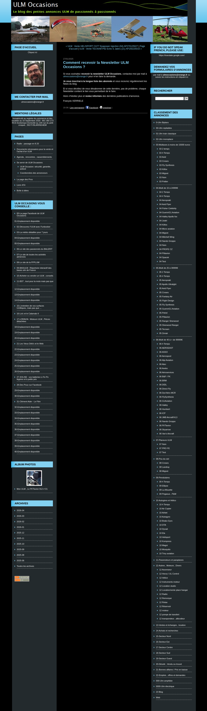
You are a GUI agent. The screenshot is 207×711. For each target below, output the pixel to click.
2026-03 (20, 516)
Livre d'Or (21, 185)
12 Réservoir (165, 606)
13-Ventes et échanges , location (171, 625)
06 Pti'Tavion (165, 425)
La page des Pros (25, 179)
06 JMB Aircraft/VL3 (168, 417)
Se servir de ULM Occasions (30, 162)
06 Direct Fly (165, 389)
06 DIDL (163, 385)
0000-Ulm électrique (165, 686)
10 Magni (163, 545)
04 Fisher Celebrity (167, 208)
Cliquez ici (32, 52)
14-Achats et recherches (167, 631)
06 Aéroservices (166, 372)
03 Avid (162, 157)
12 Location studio (167, 586)
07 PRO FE (164, 448)
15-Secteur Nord (163, 636)
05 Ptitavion (164, 317)
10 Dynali (163, 529)
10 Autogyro (164, 517)
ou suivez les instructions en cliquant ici (172, 76)
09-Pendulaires (163, 477)
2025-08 (20, 555)
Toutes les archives (25, 566)
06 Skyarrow (165, 429)
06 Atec (162, 364)
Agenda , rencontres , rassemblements (34, 157)
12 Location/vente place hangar (173, 590)
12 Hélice (163, 578)
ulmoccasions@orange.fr (32, 102)
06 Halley (163, 405)
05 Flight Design (166, 300)
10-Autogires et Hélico (166, 500)
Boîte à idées (23, 190)
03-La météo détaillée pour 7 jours (32, 232)
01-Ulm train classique (166, 133)
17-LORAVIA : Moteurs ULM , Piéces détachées (33, 320)
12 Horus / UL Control (169, 574)
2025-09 (20, 549)
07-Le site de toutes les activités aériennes (31, 255)
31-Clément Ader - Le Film (28, 401)
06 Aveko (163, 368)
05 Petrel (163, 313)
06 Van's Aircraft (166, 434)
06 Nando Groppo (167, 421)
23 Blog (159, 692)
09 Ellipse (163, 486)
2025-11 (20, 538)
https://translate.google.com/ (172, 55)
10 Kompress (165, 541)
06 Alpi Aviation (166, 360)
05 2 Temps (164, 272)
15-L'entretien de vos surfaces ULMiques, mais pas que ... (30, 307)
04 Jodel (163, 220)
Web (158, 697)
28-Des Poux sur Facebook (29, 385)
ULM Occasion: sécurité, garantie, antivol (35, 168)
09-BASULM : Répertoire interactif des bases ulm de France (34, 269)
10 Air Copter (165, 508)
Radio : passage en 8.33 (28, 143)
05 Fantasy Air (165, 296)
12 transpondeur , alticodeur (172, 618)
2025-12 (20, 533)
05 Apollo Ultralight (167, 284)
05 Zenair (163, 333)
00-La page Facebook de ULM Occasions (30, 214)
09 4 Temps (164, 482)
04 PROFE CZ (165, 249)
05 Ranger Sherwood (169, 321)
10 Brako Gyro (165, 521)
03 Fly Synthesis (166, 165)
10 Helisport (164, 537)
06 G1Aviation (165, 401)
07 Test (162, 452)
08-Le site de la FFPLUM (28, 262)
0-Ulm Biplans (162, 122)
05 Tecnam (164, 329)
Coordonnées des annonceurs (33, 173)
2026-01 (20, 527)
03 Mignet (163, 173)
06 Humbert (164, 409)
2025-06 (20, 560)
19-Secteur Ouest (164, 658)
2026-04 (20, 510)
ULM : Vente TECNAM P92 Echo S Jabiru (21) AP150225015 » (110, 48)
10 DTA (162, 525)
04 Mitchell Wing (166, 237)
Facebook (92, 108)
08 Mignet (163, 471)
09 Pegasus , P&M (167, 494)
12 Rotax (163, 602)
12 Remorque (165, 598)
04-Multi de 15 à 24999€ (167, 188)
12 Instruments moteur (169, 582)
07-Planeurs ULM (164, 440)
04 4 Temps (164, 196)
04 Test (162, 261)
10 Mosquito (164, 549)
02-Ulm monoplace (164, 139)
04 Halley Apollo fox (168, 216)
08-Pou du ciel (162, 459)
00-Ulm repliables (164, 128)
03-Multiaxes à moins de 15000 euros (173, 145)
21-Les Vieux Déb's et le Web (30, 344)
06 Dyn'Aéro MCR (167, 393)
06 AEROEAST (166, 348)
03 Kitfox (163, 169)
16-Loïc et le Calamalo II (28, 313)
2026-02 (20, 521)
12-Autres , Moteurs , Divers (168, 565)
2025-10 (20, 544)
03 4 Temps (164, 153)
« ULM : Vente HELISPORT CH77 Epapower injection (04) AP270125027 (102, 46)
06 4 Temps (164, 344)
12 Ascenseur (165, 570)
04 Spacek (164, 257)
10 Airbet (163, 513)
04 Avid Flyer (165, 204)
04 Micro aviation (167, 229)
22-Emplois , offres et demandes (170, 675)
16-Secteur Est (162, 642)
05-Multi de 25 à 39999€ (167, 268)
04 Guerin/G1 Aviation (169, 212)
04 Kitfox (163, 225)
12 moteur (164, 610)
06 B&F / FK (164, 376)
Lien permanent (77, 108)
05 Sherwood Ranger (169, 325)
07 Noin (162, 444)
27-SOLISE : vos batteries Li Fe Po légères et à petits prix (32, 378)
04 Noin (162, 245)
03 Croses (164, 161)
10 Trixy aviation (166, 553)
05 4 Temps (164, 276)
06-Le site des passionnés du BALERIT (34, 249)
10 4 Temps (164, 504)
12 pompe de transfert (169, 614)
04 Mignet (163, 233)
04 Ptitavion (164, 253)
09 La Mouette (165, 490)
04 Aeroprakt (165, 200)
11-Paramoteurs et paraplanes (170, 560)
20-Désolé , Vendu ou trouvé (169, 664)
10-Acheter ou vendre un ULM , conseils (35, 276)
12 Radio (163, 594)
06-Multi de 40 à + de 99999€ (169, 340)
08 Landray (164, 467)
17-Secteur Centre (164, 647)
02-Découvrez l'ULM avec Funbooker (33, 227)
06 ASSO (163, 352)
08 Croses (164, 463)
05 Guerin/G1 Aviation (169, 309)
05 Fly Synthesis (166, 305)
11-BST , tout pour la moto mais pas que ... (35, 282)
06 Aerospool (165, 356)
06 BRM (163, 380)
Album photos (25, 464)
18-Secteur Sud (163, 653)
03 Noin (162, 177)
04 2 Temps (164, 192)
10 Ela (162, 533)
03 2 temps (164, 149)
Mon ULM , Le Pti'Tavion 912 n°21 (32, 489)
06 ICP (162, 413)
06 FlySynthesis (166, 397)
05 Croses (164, 292)
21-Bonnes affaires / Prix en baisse (172, 670)
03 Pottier (163, 181)
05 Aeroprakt (165, 280)
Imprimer (105, 108)
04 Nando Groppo (167, 241)
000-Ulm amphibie (164, 681)
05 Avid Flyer (165, 288)
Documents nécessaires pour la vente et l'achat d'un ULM (35, 150)
